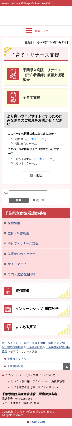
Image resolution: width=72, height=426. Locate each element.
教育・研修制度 (18, 233)
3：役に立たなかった (24, 143)
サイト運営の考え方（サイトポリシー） (35, 387)
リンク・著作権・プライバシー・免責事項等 (38, 381)
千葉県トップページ (19, 358)
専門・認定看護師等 (21, 274)
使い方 (40, 200)
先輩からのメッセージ (23, 253)
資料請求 (22, 291)
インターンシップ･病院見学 (37, 309)
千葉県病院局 (34, 347)
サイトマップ (17, 264)
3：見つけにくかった (24, 163)
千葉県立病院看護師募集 (25, 213)
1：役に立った (20, 139)
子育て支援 (31, 97)
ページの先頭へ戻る (66, 364)
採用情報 (14, 223)
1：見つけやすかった (24, 159)
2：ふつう (41, 139)
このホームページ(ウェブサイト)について (30, 375)
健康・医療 (47, 342)
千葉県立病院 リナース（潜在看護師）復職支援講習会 (43, 75)
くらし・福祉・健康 (25, 342)
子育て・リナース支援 (23, 243)
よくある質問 (25, 327)
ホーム (6, 342)
